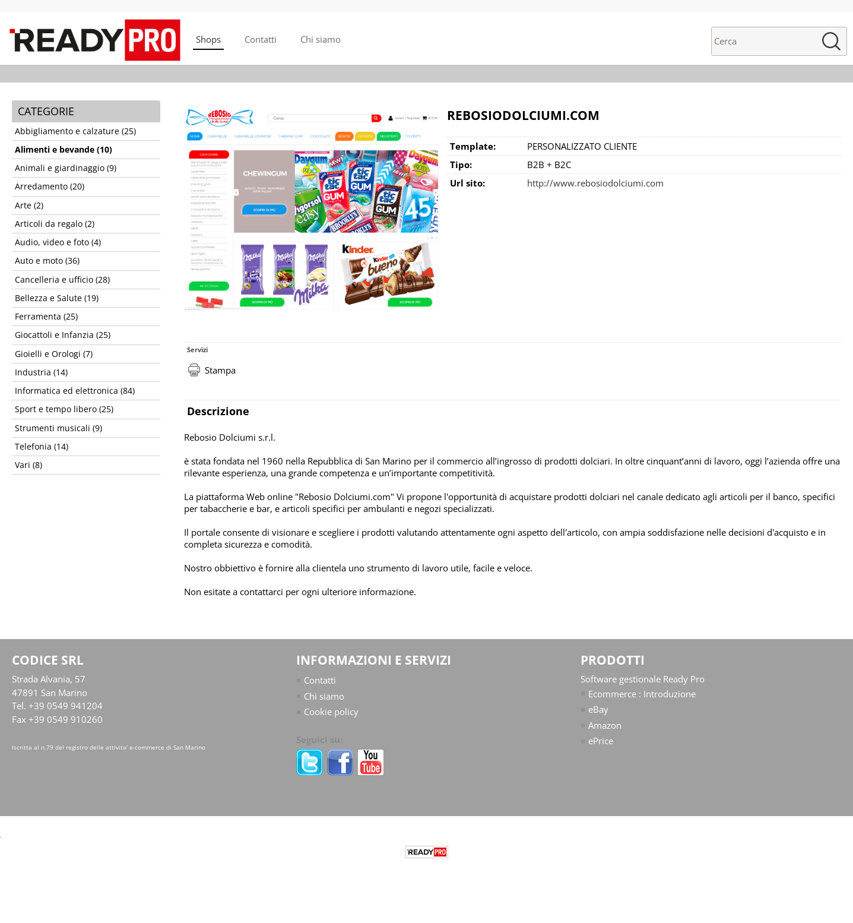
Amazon (604, 725)
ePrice (600, 741)
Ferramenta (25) (46, 316)
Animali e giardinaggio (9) (65, 168)
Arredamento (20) (49, 186)
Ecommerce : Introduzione (642, 694)
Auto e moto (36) (47, 260)
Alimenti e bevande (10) (63, 149)
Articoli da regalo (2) (54, 224)
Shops (208, 39)
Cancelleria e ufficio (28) (62, 279)
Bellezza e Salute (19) (57, 298)
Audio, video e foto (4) (58, 242)
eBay (598, 709)
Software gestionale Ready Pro (643, 679)
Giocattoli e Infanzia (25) (62, 335)
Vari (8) (28, 465)
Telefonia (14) (41, 446)
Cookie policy (331, 711)
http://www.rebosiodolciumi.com (595, 183)
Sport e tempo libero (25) (64, 409)
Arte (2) (29, 205)
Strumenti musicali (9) (58, 428)
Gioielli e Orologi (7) (54, 354)
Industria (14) (41, 372)
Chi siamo (320, 39)
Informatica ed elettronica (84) (75, 390)
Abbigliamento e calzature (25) (75, 131)
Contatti (261, 39)
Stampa (220, 370)
